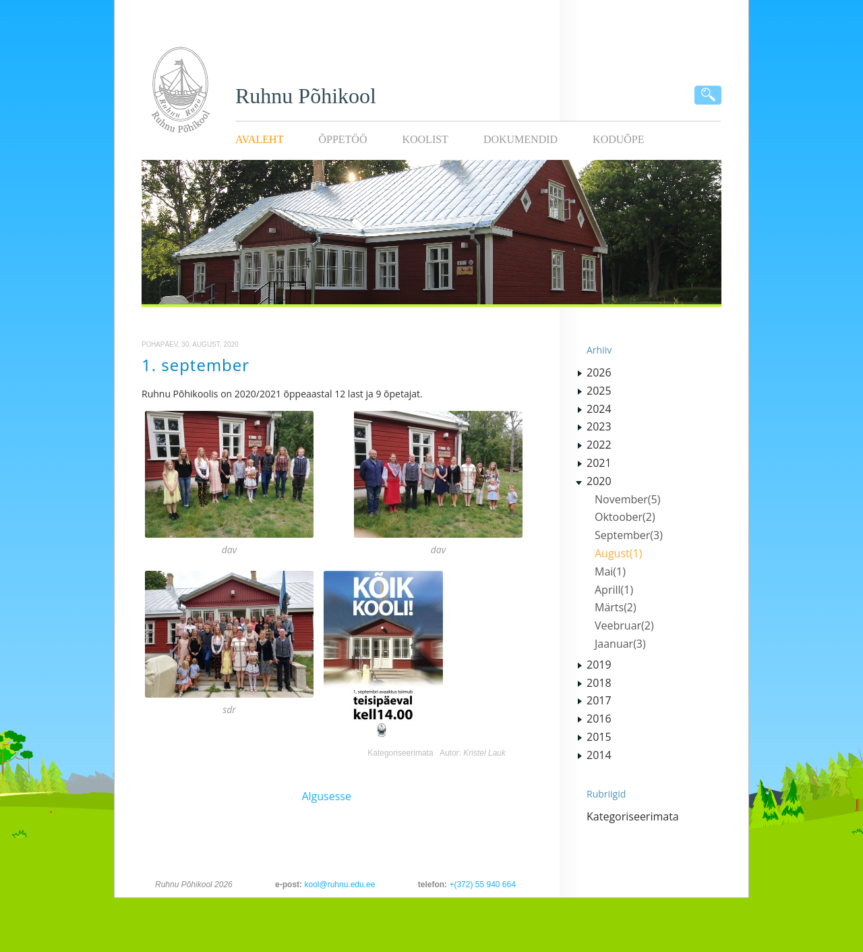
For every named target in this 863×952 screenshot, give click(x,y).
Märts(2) (615, 607)
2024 (599, 408)
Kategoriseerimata (400, 753)
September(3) (629, 535)
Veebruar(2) (624, 625)
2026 (599, 372)
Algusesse (326, 796)
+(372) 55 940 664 (482, 884)
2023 (599, 426)
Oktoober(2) (625, 516)
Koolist (425, 139)
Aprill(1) (614, 589)
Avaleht (259, 139)
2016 (599, 718)
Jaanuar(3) (620, 643)
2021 (599, 462)
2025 (599, 390)
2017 (599, 700)
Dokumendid (520, 139)
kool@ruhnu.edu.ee (339, 884)
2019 (599, 664)
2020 (599, 481)
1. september (195, 365)
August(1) (618, 553)
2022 (599, 444)
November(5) (627, 499)
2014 (599, 755)
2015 (599, 736)
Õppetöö (342, 139)
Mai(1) (610, 571)
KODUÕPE (618, 139)
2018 (599, 682)
